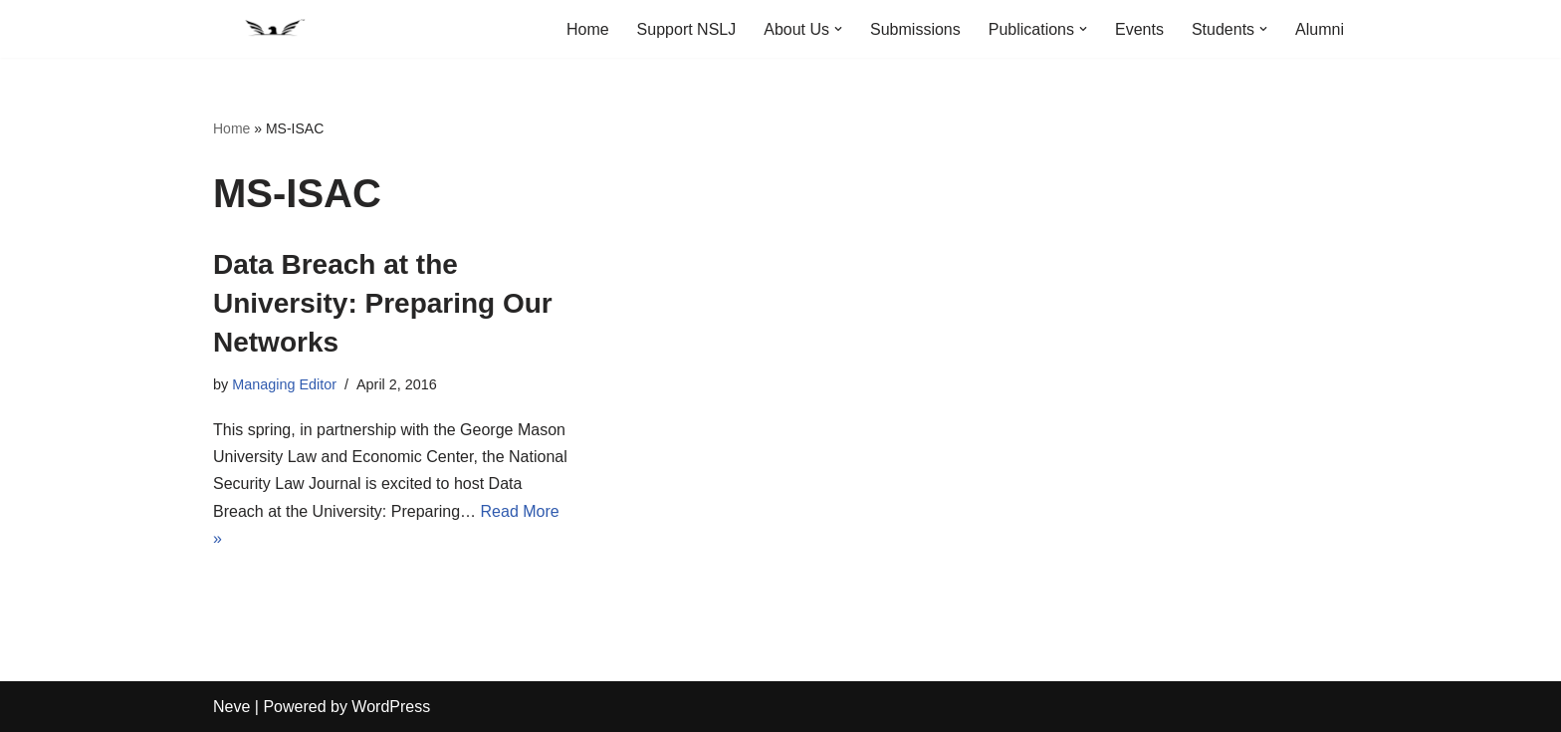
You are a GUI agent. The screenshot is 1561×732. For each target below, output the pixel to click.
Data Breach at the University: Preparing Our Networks (383, 303)
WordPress (390, 706)
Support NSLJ (687, 29)
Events (1139, 29)
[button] (838, 29)
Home (587, 29)
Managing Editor (284, 384)
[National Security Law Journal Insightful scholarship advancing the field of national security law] (273, 29)
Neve (231, 706)
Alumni (1319, 29)
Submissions (915, 29)
